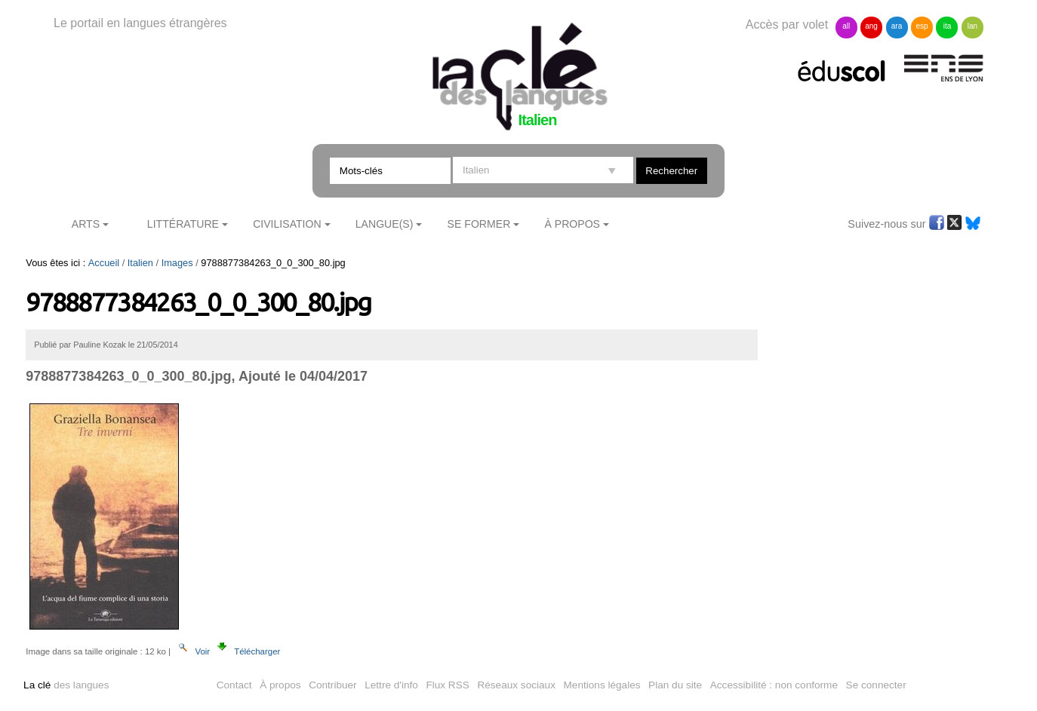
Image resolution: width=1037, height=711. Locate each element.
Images (177, 262)
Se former (479, 224)
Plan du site (675, 685)
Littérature (183, 224)
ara (896, 26)
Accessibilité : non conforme (774, 685)
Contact (234, 685)
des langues (66, 685)
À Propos (572, 224)
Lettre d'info (391, 685)
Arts (86, 224)
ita (947, 26)
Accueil (103, 262)
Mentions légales (602, 685)
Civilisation (287, 224)
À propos (280, 685)
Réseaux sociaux (516, 685)
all (846, 26)
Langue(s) (384, 224)
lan (972, 26)
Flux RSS (447, 685)
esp (921, 26)
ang (871, 26)
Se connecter (876, 685)
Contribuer (332, 685)
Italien (140, 262)
